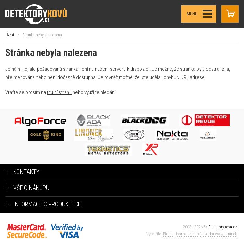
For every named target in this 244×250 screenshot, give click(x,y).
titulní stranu (59, 92)
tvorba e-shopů (188, 234)
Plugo (168, 234)
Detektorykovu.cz (222, 227)
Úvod (9, 35)
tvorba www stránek (220, 234)
